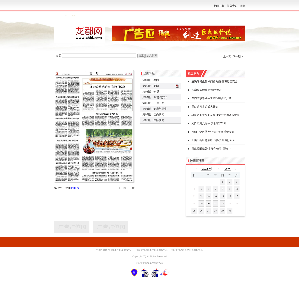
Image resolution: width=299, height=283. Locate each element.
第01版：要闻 (150, 80)
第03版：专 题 (150, 91)
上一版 (122, 188)
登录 (242, 5)
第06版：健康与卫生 (154, 108)
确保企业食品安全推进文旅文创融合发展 (215, 115)
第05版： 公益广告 (153, 103)
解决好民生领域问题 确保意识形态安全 (214, 81)
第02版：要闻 (150, 85)
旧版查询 (232, 5)
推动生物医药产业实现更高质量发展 (212, 131)
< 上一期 (226, 56)
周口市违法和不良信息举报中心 (187, 250)
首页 (58, 55)
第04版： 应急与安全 (154, 97)
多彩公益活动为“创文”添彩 (207, 89)
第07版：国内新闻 (153, 114)
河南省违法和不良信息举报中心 (152, 250)
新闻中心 (219, 5)
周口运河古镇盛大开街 (204, 106)
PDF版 (75, 188)
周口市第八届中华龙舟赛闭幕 (208, 123)
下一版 (131, 188)
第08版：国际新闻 (153, 120)
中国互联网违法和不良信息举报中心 (114, 250)
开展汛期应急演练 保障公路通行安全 (213, 140)
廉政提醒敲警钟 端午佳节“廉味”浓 (211, 148)
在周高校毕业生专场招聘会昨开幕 (211, 98)
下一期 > (238, 56)
